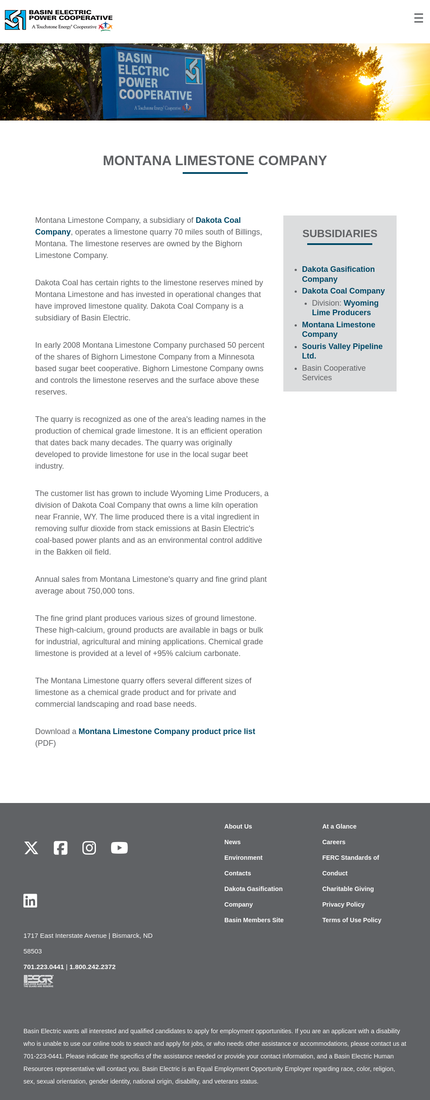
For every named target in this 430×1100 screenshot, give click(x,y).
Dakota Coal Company (343, 291)
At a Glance (339, 826)
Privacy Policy (343, 904)
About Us (238, 826)
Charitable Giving (348, 888)
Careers (334, 842)
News (232, 842)
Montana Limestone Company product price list (167, 731)
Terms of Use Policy (352, 920)
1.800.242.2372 (92, 966)
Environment (243, 857)
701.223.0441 (43, 966)
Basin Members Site (254, 920)
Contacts (237, 873)
